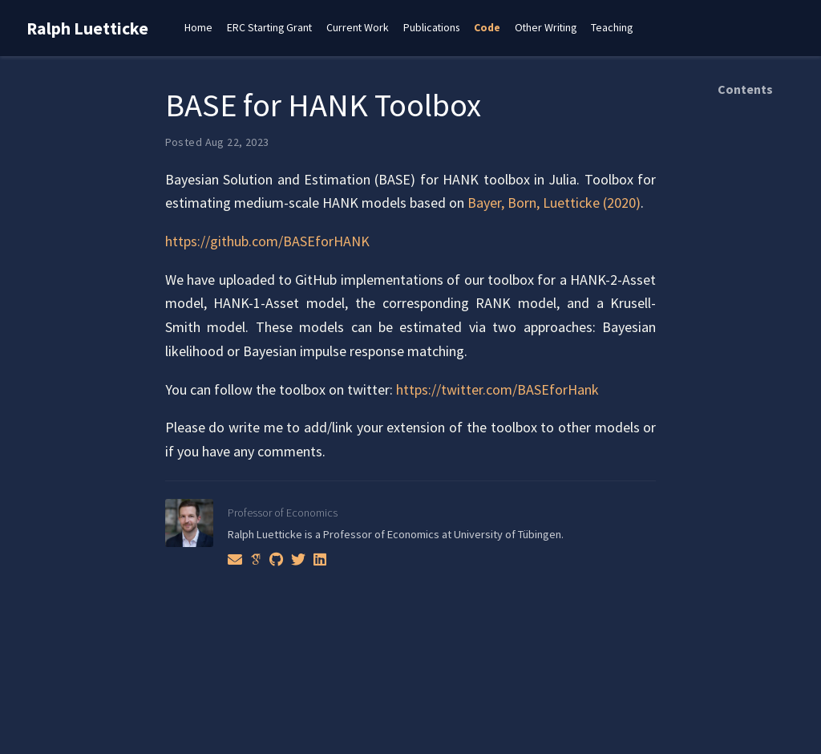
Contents (745, 89)
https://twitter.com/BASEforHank (497, 389)
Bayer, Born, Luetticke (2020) (554, 202)
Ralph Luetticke (87, 28)
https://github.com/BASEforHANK (267, 241)
